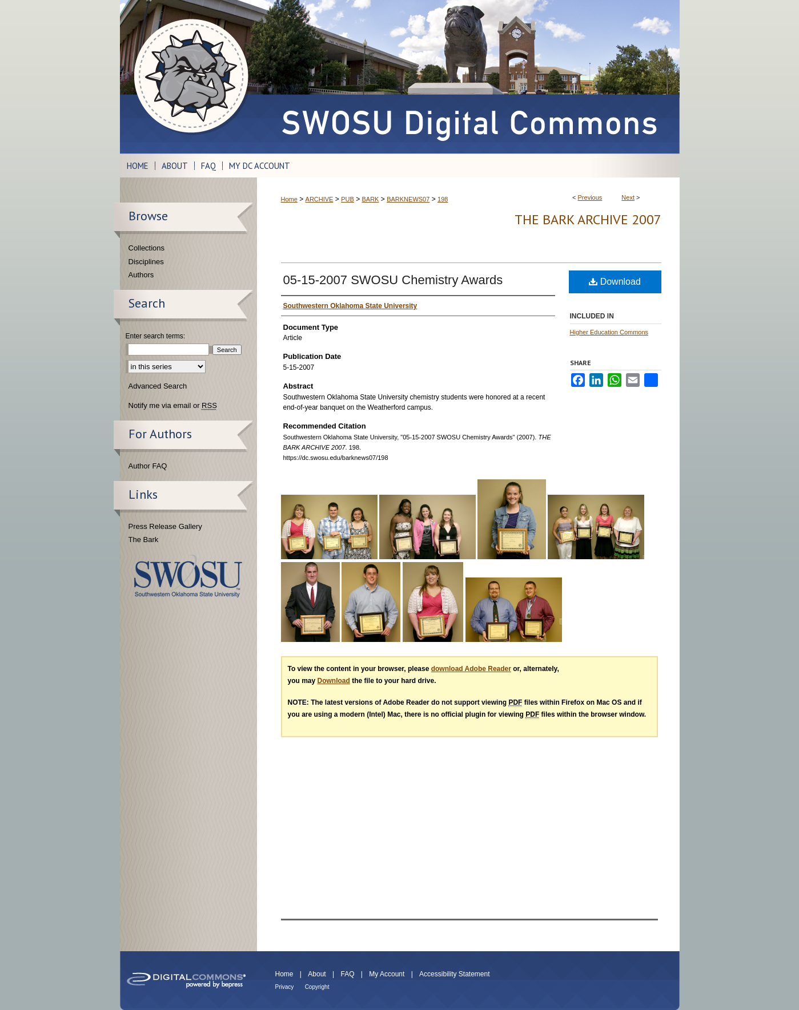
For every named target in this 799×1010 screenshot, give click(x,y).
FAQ (347, 974)
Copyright (317, 987)
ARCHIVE (320, 199)
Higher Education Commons (609, 332)
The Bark (144, 539)
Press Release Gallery (165, 526)
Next (628, 197)
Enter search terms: (156, 336)
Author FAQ (148, 466)
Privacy (284, 987)
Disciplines (146, 261)
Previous (590, 197)
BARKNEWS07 (408, 199)
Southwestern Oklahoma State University (188, 576)
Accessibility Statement (454, 974)
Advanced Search (158, 386)
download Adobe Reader (471, 669)
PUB (347, 199)
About (317, 974)
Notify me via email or (173, 405)
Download (615, 281)
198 (442, 199)
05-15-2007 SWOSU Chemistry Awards (393, 280)
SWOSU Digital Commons (468, 76)
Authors (141, 274)
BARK (370, 199)
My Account (386, 974)
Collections (147, 248)
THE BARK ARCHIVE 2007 (588, 219)
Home (289, 199)
